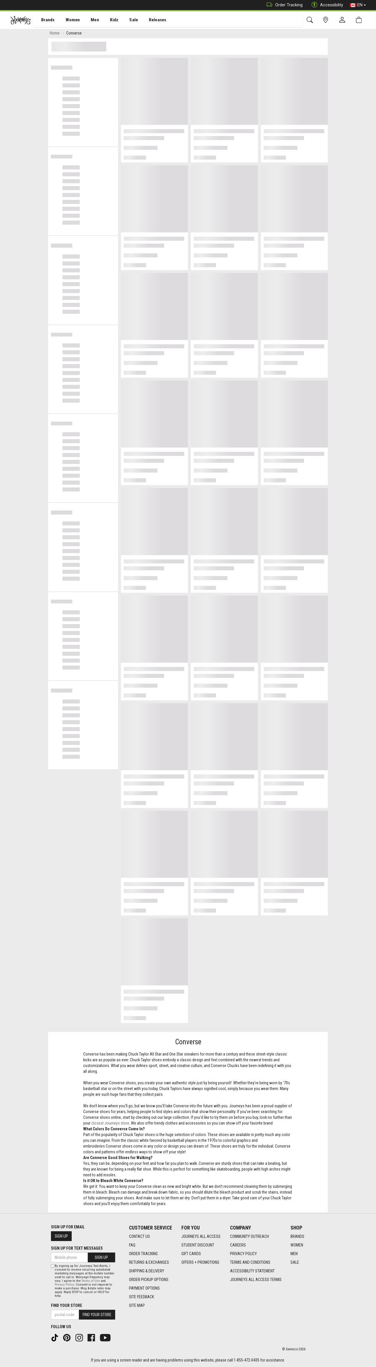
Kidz (107, 20)
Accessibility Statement (252, 1271)
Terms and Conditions (250, 1262)
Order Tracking (283, 5)
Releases (149, 20)
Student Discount (197, 1245)
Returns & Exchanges (149, 1262)
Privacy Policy (243, 1253)
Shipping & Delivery (146, 1271)
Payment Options (144, 1288)
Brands (44, 20)
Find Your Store (66, 1305)
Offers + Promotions (200, 1262)
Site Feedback (141, 1297)
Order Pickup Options (148, 1279)
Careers (238, 1245)
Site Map (137, 1305)
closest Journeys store (110, 1124)
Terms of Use (90, 1281)
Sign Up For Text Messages (77, 1248)
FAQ (132, 1245)
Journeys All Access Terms (256, 1279)
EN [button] (358, 5)
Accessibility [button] (326, 5)
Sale (126, 20)
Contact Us (139, 1236)
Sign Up (61, 1236)
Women (68, 20)
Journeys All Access (201, 1236)
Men (89, 20)
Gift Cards (191, 1253)
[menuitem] (44, 20)
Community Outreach (249, 1236)
